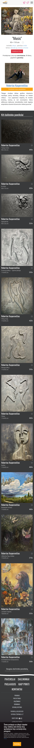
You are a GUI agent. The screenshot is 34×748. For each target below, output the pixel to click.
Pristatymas (17, 698)
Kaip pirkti (23, 684)
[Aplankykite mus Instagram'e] (21, 718)
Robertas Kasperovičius (17, 85)
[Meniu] (31, 2)
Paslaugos (10, 684)
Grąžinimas (17, 701)
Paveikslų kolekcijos (17, 711)
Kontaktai (17, 689)
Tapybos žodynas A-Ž (17, 714)
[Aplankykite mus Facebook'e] (20, 718)
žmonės (25, 48)
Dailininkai (23, 679)
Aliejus (14, 45)
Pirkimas (17, 695)
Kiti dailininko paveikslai (12, 115)
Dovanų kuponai (17, 707)
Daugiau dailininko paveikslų (17, 669)
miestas (20, 48)
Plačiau (5, 738)
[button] (23, 42)
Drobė (25, 45)
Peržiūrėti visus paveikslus (17, 89)
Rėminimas (17, 704)
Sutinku (17, 744)
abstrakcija (13, 48)
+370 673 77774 (17, 722)
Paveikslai (10, 679)
